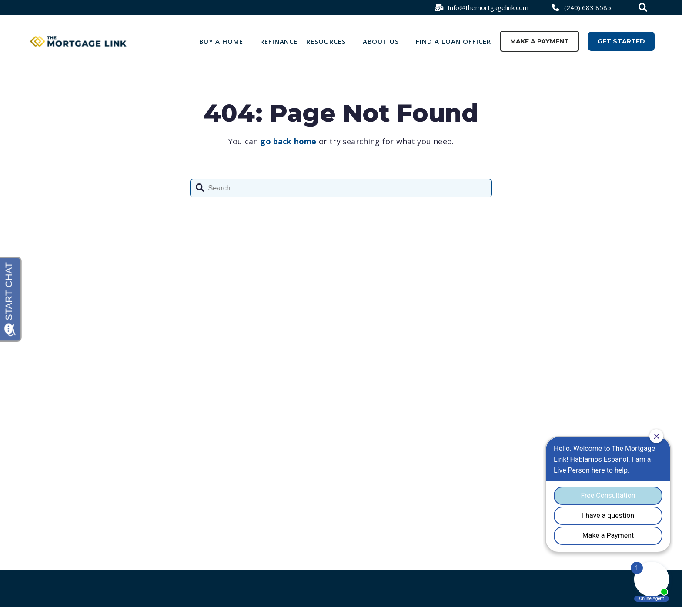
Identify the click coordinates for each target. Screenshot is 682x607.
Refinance (279, 41)
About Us (381, 41)
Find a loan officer (453, 41)
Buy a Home (221, 41)
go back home (288, 141)
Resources (326, 41)
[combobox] (644, 7)
